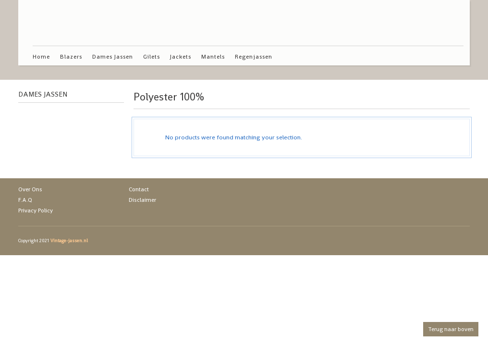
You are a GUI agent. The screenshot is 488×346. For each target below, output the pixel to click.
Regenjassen (253, 56)
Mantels (213, 56)
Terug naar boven (451, 329)
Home (41, 56)
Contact (139, 189)
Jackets (180, 56)
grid (439, 99)
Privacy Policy (35, 210)
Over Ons (30, 189)
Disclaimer (142, 200)
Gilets (151, 56)
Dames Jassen (112, 56)
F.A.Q (25, 200)
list (456, 99)
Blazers (71, 56)
